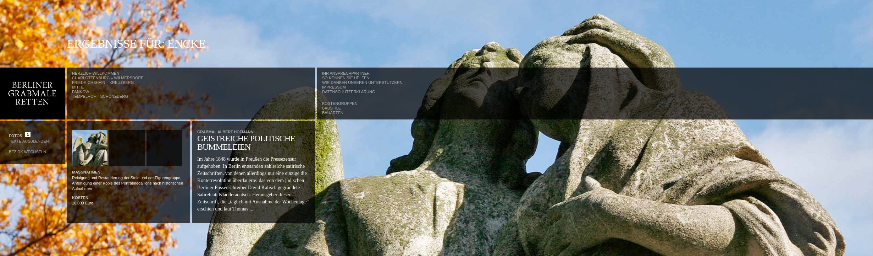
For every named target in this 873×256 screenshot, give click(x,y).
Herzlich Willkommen (95, 73)
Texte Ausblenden (29, 141)
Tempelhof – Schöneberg (100, 96)
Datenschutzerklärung (348, 92)
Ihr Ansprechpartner (346, 73)
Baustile (331, 108)
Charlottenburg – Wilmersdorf (107, 78)
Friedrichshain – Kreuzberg (103, 82)
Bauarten (332, 113)
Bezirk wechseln (27, 152)
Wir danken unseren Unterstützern (362, 82)
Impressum (334, 87)
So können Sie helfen (345, 78)
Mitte (78, 87)
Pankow (80, 92)
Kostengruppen (340, 103)
